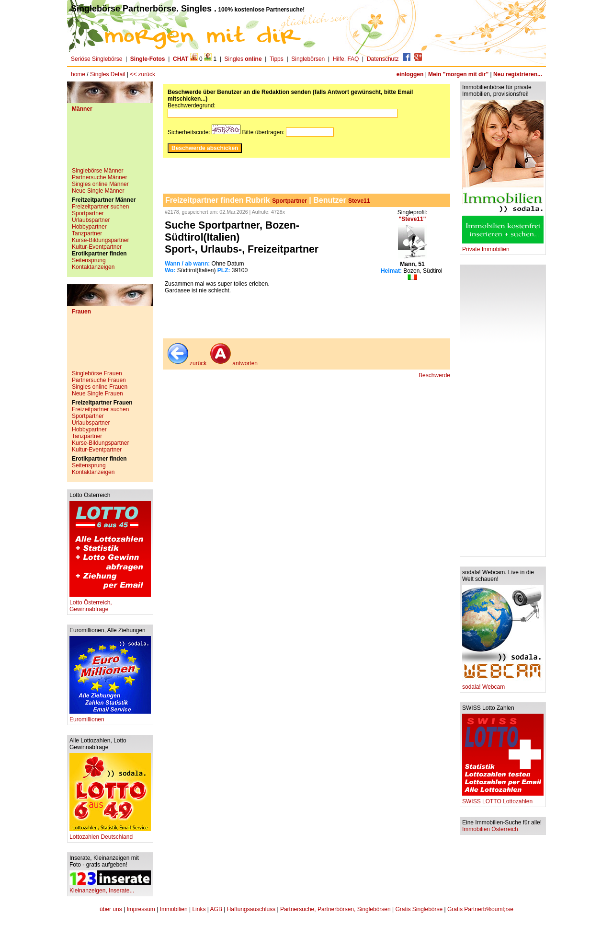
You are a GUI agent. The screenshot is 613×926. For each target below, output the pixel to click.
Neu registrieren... (517, 74)
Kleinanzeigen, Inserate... (110, 888)
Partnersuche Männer (99, 177)
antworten (233, 363)
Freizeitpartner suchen (100, 206)
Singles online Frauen (99, 386)
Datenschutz (383, 59)
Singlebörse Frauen (97, 373)
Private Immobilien (503, 247)
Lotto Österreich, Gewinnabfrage (110, 603)
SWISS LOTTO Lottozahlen (503, 799)
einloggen (410, 74)
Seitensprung (89, 260)
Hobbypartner (89, 226)
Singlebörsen (308, 59)
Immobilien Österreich (490, 829)
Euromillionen (110, 717)
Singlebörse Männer (97, 170)
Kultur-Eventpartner (97, 246)
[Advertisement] (110, 143)
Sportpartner (88, 213)
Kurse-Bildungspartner (100, 240)
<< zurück (142, 74)
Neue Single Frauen (97, 393)
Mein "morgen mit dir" (458, 74)
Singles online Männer (100, 184)
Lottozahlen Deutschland (110, 834)
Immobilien (174, 909)
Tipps (277, 59)
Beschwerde (434, 375)
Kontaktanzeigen (93, 267)
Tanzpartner (87, 233)
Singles (244, 59)
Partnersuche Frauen (99, 380)
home (78, 74)
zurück (186, 363)
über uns (111, 909)
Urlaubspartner (91, 220)
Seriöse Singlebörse (96, 59)
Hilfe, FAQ (346, 59)
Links (198, 909)
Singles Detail (107, 74)
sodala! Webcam (503, 684)
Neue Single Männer (98, 190)
